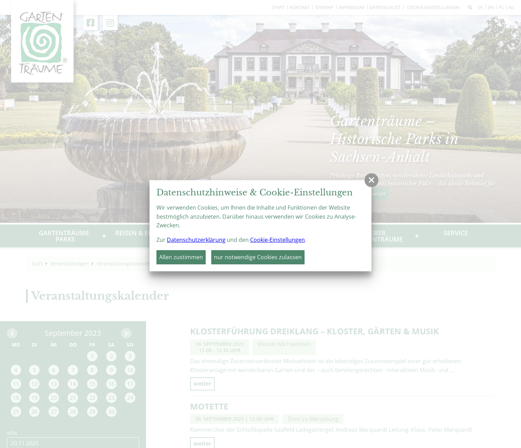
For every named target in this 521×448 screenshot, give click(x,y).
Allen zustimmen (181, 257)
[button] (371, 180)
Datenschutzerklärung (196, 240)
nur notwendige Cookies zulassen (258, 257)
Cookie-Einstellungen (277, 240)
